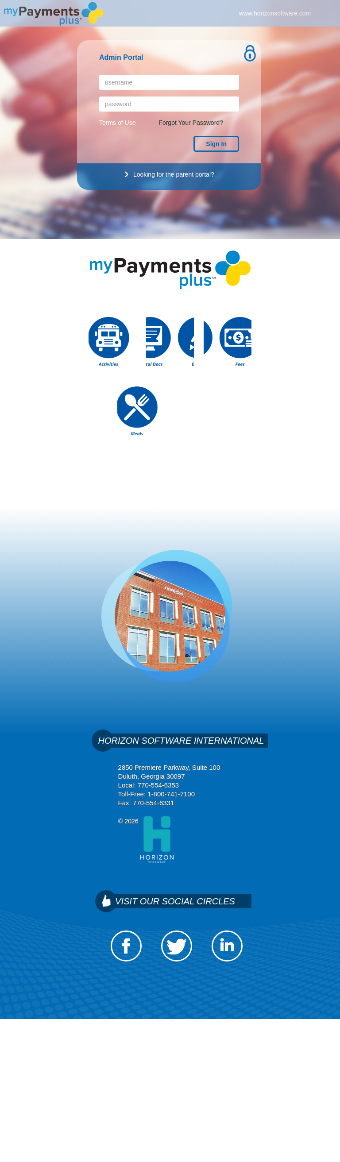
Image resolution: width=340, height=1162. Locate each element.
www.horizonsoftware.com (275, 13)
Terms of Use (117, 122)
